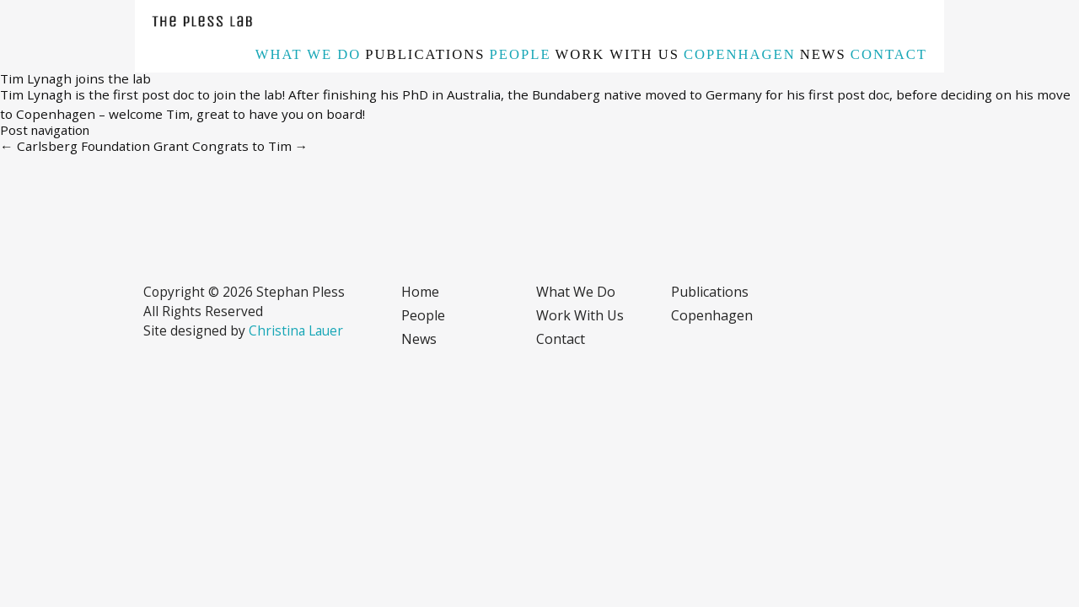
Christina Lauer (296, 330)
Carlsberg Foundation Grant (94, 145)
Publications (425, 54)
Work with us (617, 54)
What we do (308, 54)
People (520, 54)
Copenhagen (740, 54)
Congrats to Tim (250, 145)
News (823, 54)
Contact (889, 54)
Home (420, 291)
